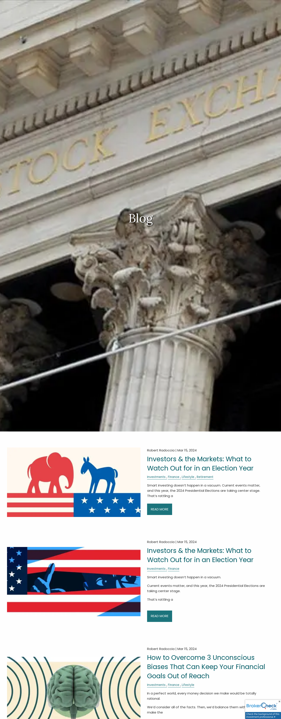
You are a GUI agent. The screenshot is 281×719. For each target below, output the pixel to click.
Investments (156, 477)
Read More (159, 509)
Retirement (205, 477)
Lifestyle (188, 477)
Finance (173, 477)
